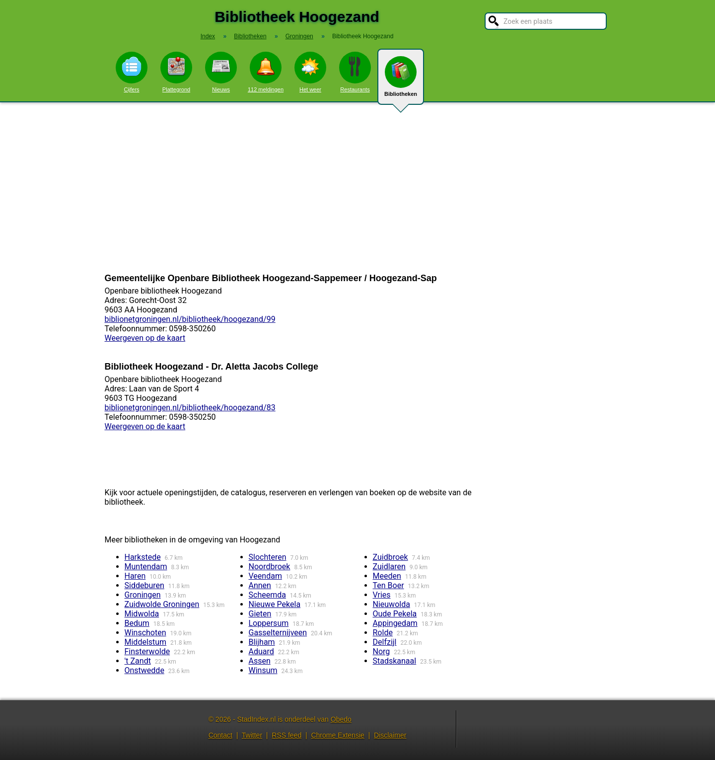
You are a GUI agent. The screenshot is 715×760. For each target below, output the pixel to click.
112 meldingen (266, 72)
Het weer (310, 72)
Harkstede (143, 557)
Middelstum (146, 642)
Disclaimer (390, 735)
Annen (260, 585)
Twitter (252, 735)
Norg (381, 651)
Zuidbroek (390, 557)
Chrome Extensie (337, 735)
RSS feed (286, 735)
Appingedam (395, 623)
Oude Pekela (395, 613)
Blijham (262, 642)
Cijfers (131, 72)
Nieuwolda (391, 604)
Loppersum (269, 623)
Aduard (261, 651)
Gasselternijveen (278, 632)
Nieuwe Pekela (275, 604)
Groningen (143, 595)
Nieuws (221, 72)
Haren (135, 576)
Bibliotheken (400, 80)
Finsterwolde (147, 651)
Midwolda (142, 613)
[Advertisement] (357, 187)
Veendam (265, 576)
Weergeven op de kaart (145, 338)
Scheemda (267, 595)
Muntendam (146, 566)
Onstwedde (144, 670)
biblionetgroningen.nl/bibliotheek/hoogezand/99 (190, 319)
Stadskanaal (395, 661)
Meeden (387, 576)
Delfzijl (385, 642)
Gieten (260, 613)
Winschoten (145, 632)
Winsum (263, 670)
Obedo (341, 719)
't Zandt (138, 661)
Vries (382, 595)
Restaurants (355, 72)
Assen (260, 661)
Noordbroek (269, 566)
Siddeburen (144, 585)
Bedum (137, 623)
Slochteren (267, 557)
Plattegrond (176, 72)
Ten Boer (388, 585)
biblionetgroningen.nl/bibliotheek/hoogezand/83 (190, 407)
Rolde (383, 632)
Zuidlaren (389, 566)
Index (208, 36)
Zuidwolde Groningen (162, 604)
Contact (220, 735)
